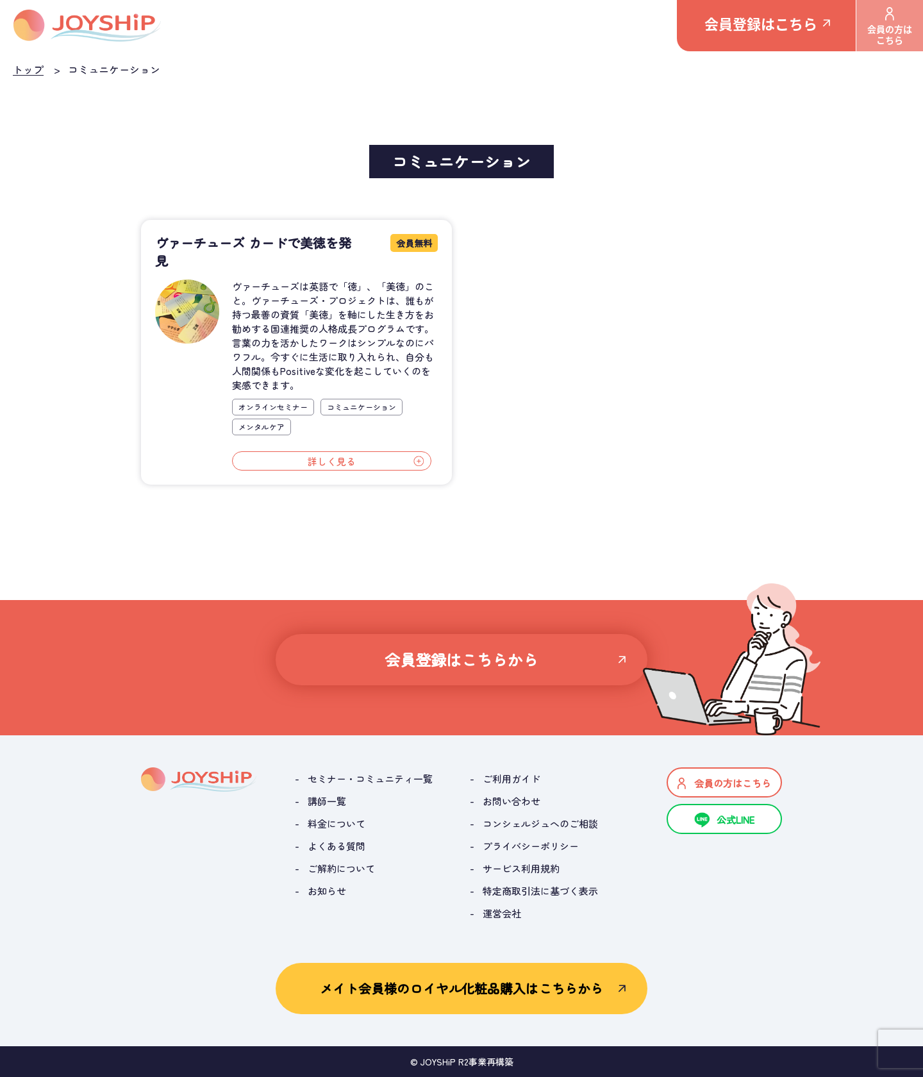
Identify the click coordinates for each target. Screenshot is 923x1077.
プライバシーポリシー (531, 846)
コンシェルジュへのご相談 (540, 823)
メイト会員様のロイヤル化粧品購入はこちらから (461, 988)
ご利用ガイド (511, 778)
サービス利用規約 (521, 868)
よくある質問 (336, 846)
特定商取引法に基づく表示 (540, 891)
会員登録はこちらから (462, 659)
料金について (336, 823)
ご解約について (341, 868)
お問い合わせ (511, 801)
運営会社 (502, 913)
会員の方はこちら (889, 26)
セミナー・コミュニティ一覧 (370, 778)
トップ (28, 69)
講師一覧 (327, 801)
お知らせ (327, 891)
